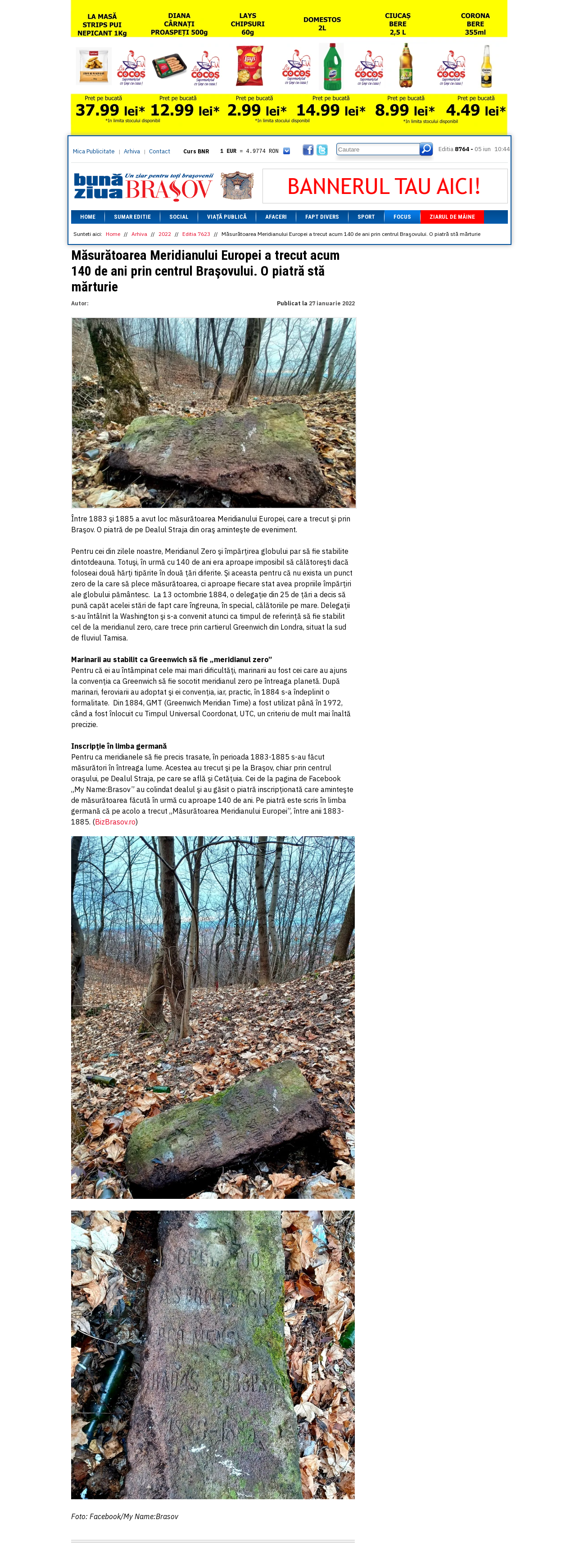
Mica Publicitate (94, 151)
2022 (164, 233)
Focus (402, 216)
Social (179, 216)
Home (87, 216)
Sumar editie (132, 216)
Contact (159, 151)
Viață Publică (227, 216)
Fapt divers (322, 216)
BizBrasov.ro (115, 821)
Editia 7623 (196, 233)
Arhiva (132, 151)
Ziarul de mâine (452, 216)
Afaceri (276, 216)
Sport (366, 216)
